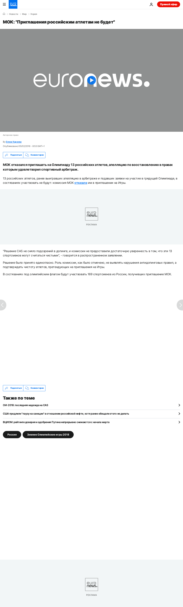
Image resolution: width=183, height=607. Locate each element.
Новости (13, 14)
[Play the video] (91, 80)
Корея (34, 14)
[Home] (4, 14)
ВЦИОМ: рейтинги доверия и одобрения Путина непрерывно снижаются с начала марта (56, 422)
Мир (24, 14)
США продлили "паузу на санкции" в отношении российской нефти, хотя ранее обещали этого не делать (66, 413)
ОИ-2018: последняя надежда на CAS (25, 405)
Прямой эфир (168, 4)
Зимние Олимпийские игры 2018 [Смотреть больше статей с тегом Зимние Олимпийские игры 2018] (48, 434)
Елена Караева (14, 141)
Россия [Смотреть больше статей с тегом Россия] (12, 434)
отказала (80, 183)
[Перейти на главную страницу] (13, 4)
